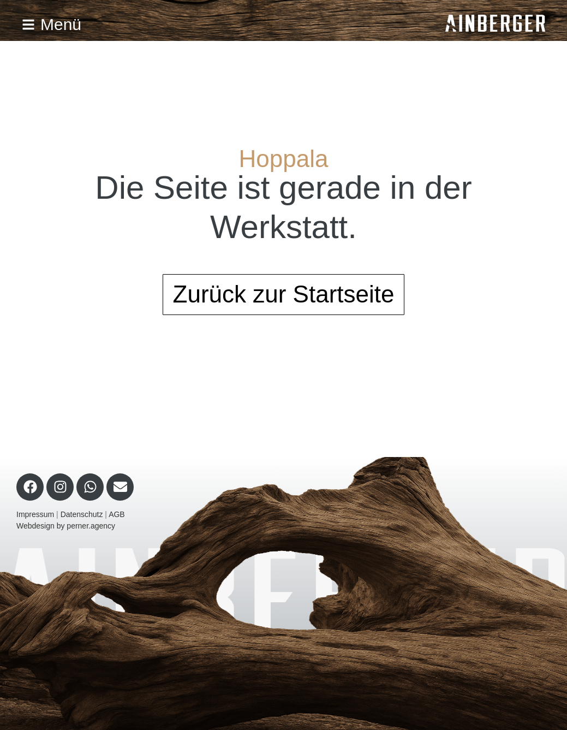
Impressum (35, 514)
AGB (117, 514)
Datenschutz (82, 514)
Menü (51, 24)
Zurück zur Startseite (284, 294)
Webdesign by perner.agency (65, 525)
